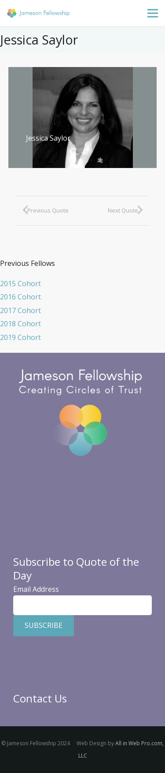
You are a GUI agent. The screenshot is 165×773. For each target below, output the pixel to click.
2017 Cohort (20, 310)
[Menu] (153, 13)
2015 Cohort (20, 283)
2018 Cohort (20, 324)
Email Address (36, 589)
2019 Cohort (20, 337)
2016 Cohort (20, 297)
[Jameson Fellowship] (38, 13)
